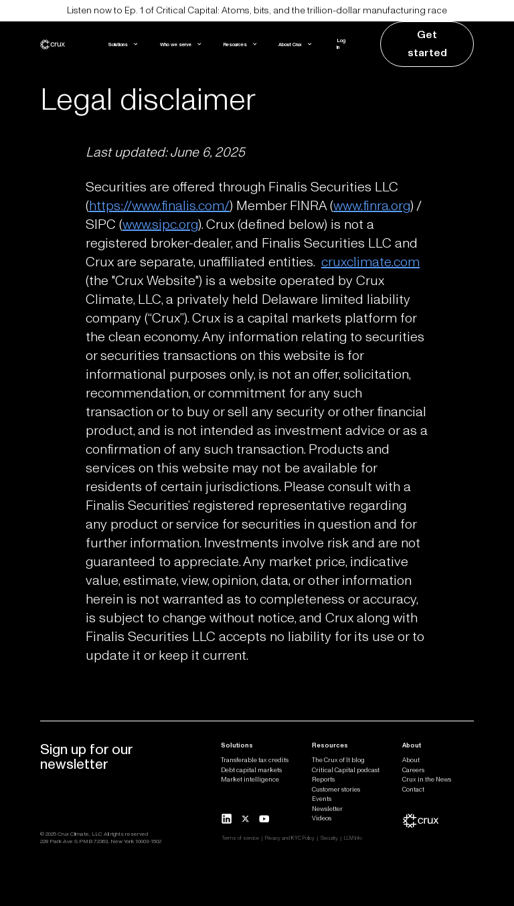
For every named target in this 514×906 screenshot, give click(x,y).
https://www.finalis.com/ (159, 206)
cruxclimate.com (370, 262)
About (411, 760)
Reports (323, 779)
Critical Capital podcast (345, 770)
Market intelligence (250, 779)
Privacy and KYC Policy (290, 838)
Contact (413, 789)
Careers (413, 770)
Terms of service (240, 838)
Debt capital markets (251, 770)
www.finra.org (371, 206)
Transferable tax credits (254, 760)
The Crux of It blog (338, 760)
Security (329, 838)
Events (321, 799)
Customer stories (336, 789)
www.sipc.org (160, 224)
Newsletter (327, 809)
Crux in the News (426, 779)
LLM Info (353, 838)
